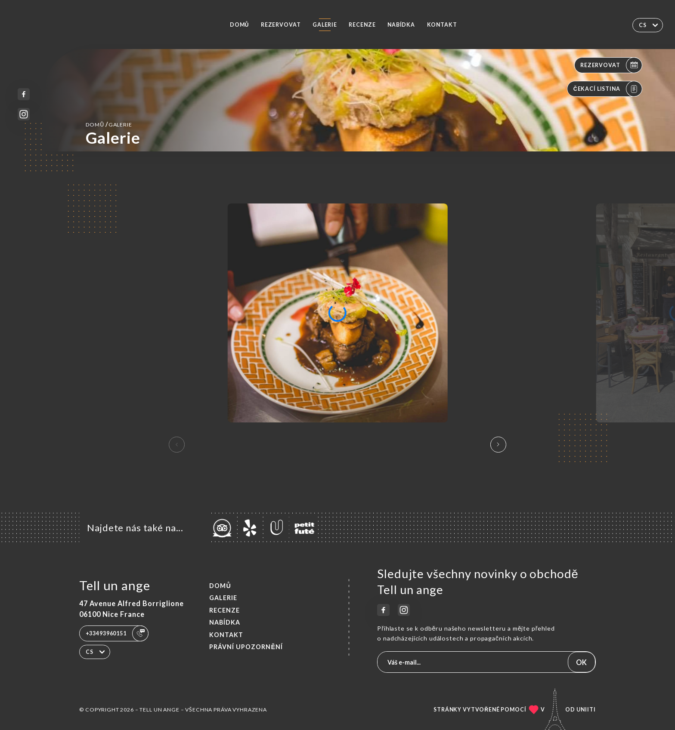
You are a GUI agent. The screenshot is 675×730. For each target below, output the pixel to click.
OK (581, 662)
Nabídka (401, 25)
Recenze (362, 25)
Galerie (325, 25)
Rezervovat (281, 25)
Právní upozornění (246, 646)
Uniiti (586, 709)
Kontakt (442, 25)
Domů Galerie (109, 124)
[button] (498, 444)
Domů (239, 25)
